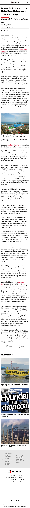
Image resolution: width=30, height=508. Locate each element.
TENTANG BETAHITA (12, 475)
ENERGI (20, 475)
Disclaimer (22, 506)
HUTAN (20, 477)
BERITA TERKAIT (7, 355)
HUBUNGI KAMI (13, 479)
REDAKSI (14, 481)
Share (21, 346)
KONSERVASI (21, 479)
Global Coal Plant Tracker (14, 145)
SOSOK (12, 492)
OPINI (12, 490)
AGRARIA (21, 481)
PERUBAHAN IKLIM (15, 488)
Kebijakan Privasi (14, 506)
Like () (9, 346)
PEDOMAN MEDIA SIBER (11, 477)
